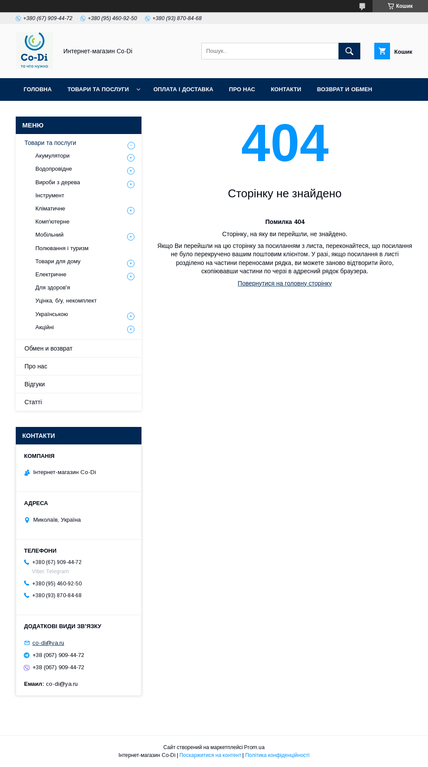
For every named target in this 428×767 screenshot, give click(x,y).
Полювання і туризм (62, 248)
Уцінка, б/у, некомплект (66, 300)
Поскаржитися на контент (210, 755)
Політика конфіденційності (277, 755)
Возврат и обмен (345, 89)
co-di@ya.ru (48, 643)
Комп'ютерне (52, 221)
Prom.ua (254, 747)
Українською (51, 314)
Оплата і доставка (183, 89)
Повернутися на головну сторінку (284, 283)
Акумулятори (52, 155)
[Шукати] (349, 51)
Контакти (286, 89)
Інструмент (49, 195)
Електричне (50, 274)
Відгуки (34, 384)
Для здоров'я (52, 287)
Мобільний (49, 234)
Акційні (44, 327)
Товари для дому (57, 261)
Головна (38, 89)
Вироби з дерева (57, 182)
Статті (33, 402)
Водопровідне (53, 168)
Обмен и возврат (48, 348)
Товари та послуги (98, 89)
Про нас (242, 89)
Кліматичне (50, 208)
